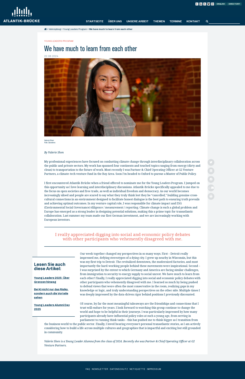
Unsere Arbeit (137, 21)
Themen (159, 21)
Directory (234, 4)
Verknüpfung (55, 29)
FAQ (88, 369)
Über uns (115, 21)
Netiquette (137, 369)
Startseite (94, 21)
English (221, 4)
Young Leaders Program (75, 29)
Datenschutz (119, 369)
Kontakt (193, 21)
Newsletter (100, 369)
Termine (175, 21)
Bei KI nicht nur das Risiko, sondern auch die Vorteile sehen (51, 293)
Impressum (154, 369)
